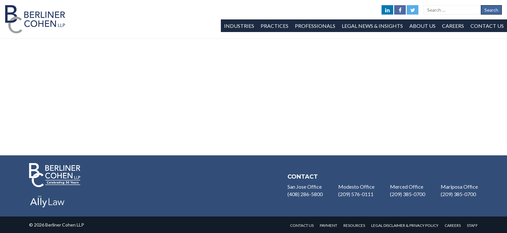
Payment (328, 225)
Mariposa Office (459, 186)
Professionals (315, 26)
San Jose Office (304, 186)
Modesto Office (356, 186)
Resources (354, 225)
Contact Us (487, 26)
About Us (422, 26)
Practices (274, 26)
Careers (453, 26)
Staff (472, 225)
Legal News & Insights (372, 26)
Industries (239, 26)
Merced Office (406, 186)
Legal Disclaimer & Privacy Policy (404, 225)
